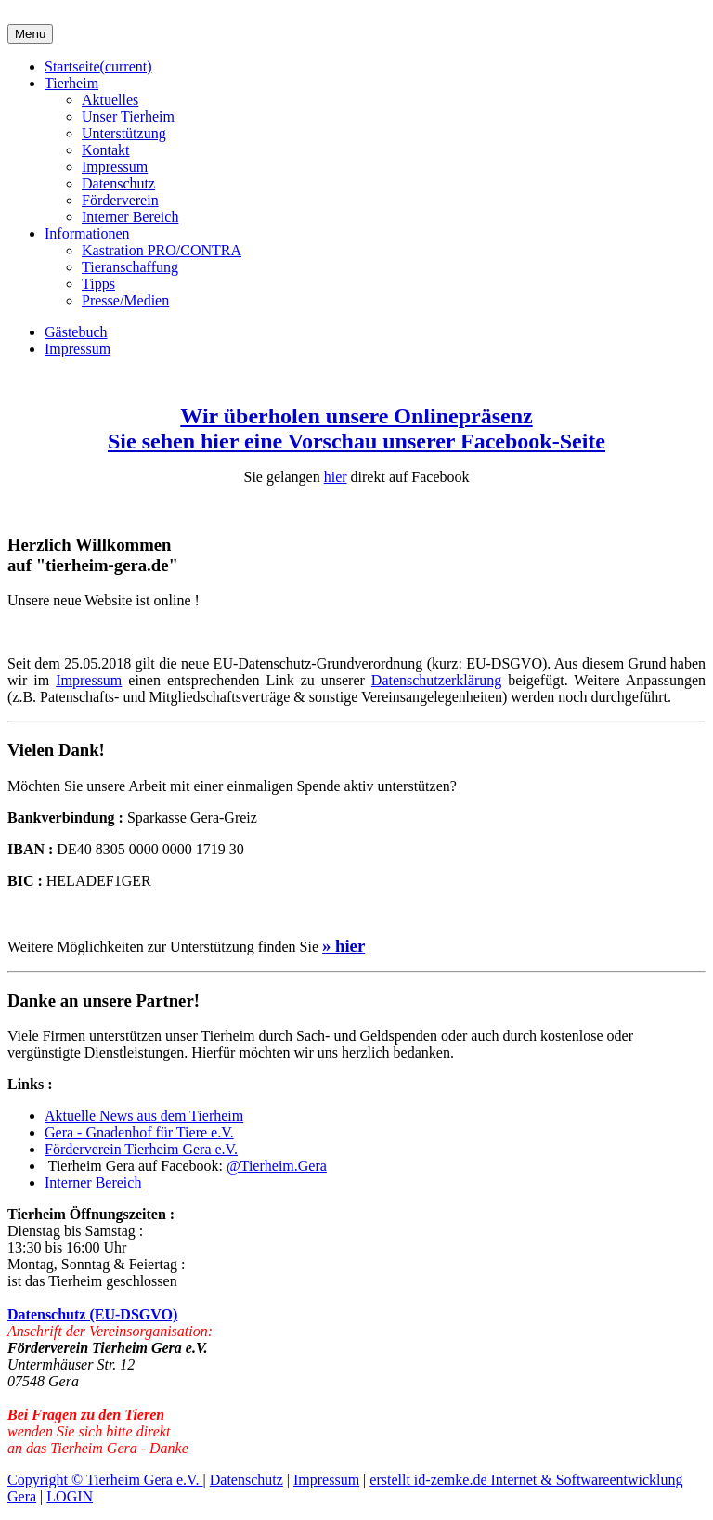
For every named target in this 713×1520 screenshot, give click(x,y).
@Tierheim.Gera (277, 1166)
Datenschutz (118, 183)
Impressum (115, 167)
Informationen (87, 233)
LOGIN (69, 1496)
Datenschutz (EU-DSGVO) (92, 1314)
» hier (343, 945)
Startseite (98, 66)
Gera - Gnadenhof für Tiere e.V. (139, 1132)
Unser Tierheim (128, 116)
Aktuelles (110, 100)
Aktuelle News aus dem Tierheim (144, 1116)
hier (335, 477)
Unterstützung (124, 133)
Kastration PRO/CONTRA (161, 250)
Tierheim (71, 83)
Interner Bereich (130, 217)
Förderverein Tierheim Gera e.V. (141, 1149)
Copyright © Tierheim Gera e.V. (105, 1480)
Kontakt (106, 150)
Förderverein (120, 200)
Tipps (98, 284)
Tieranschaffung (130, 267)
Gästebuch (76, 332)
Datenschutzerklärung (436, 680)
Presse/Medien (125, 300)
